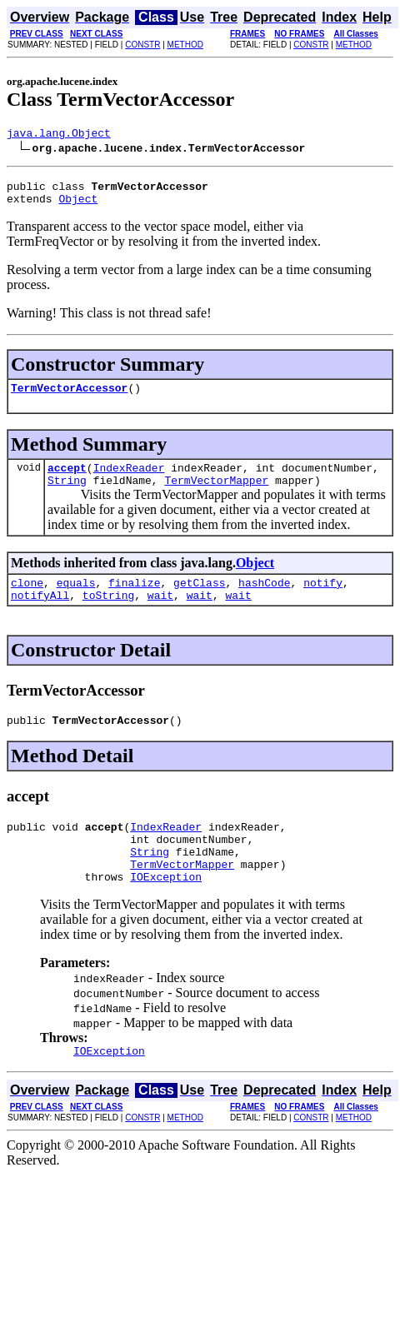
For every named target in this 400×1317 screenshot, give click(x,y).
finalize (134, 599)
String (67, 494)
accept (67, 479)
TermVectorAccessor (69, 397)
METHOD (185, 44)
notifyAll (40, 614)
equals (76, 599)
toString (108, 614)
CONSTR (142, 44)
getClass (199, 599)
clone (27, 599)
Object (78, 205)
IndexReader (129, 479)
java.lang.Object (59, 134)
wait (160, 614)
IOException (166, 911)
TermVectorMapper (216, 494)
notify (322, 599)
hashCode (264, 599)
